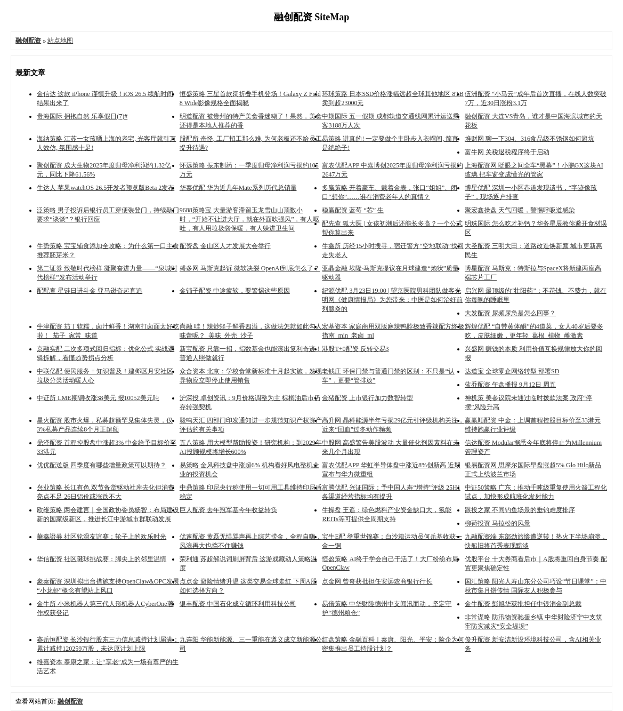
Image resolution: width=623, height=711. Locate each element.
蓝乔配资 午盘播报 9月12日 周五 (510, 384)
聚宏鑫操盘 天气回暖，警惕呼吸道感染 (520, 210)
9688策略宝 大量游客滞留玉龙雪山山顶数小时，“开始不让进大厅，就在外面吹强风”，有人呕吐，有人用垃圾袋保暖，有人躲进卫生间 (250, 219)
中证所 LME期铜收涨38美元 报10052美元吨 (98, 398)
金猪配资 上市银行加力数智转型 (367, 398)
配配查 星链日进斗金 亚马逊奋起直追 (89, 290)
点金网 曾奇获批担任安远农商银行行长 (377, 581)
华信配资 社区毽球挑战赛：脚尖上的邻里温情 (101, 559)
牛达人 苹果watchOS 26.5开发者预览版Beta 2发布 (105, 187)
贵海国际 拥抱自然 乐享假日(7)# (82, 116)
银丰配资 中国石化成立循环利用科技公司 (238, 604)
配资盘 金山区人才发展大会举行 (225, 246)
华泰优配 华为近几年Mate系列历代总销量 (238, 187)
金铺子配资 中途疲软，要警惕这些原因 (235, 290)
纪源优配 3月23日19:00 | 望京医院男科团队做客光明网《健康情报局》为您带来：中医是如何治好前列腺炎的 (392, 300)
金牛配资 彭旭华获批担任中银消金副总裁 (523, 604)
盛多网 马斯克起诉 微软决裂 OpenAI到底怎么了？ (250, 268)
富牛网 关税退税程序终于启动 (507, 152)
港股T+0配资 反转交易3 (355, 349)
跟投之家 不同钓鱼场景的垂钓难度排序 (520, 510)
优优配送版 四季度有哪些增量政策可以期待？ (101, 465)
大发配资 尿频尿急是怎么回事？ (510, 313)
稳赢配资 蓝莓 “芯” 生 (353, 210)
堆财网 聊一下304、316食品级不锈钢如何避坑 (529, 138)
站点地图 (60, 40)
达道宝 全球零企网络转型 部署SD (512, 371)
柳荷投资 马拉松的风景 (497, 523)
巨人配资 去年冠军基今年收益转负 (228, 510)
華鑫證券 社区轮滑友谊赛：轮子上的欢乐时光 (101, 536)
